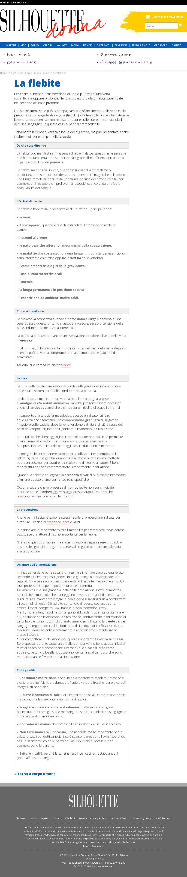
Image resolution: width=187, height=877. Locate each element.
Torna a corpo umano (36, 773)
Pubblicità (69, 818)
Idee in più (18, 55)
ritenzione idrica (58, 522)
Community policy (141, 818)
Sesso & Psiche (141, 45)
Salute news (93, 70)
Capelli (47, 45)
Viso (23, 45)
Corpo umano (33, 73)
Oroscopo (161, 45)
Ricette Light (116, 55)
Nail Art (61, 45)
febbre (66, 365)
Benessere (121, 45)
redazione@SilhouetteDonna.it (85, 862)
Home (3, 73)
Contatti (56, 818)
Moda (75, 45)
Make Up (11, 45)
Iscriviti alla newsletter (168, 16)
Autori (34, 818)
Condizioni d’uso (118, 818)
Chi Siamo (21, 818)
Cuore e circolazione (54, 73)
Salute (176, 45)
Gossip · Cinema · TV (13, 2)
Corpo (35, 45)
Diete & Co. (103, 45)
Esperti (45, 818)
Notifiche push (163, 818)
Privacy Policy (98, 818)
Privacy (83, 818)
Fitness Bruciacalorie (127, 62)
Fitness (87, 45)
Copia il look (22, 62)
